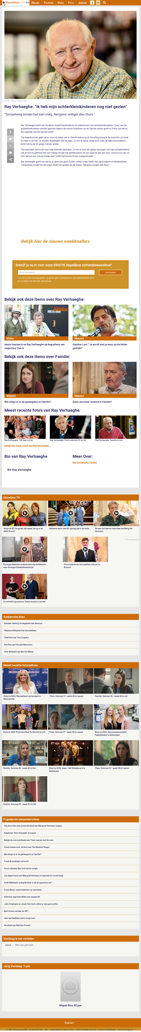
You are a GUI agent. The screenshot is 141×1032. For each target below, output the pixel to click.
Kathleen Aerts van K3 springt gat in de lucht (69, 528)
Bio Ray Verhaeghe (19, 469)
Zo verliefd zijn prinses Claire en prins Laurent (24, 602)
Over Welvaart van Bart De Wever (19, 652)
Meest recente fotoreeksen (20, 665)
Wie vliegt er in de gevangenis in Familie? (22, 854)
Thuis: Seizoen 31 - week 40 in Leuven (66, 696)
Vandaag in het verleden (18, 938)
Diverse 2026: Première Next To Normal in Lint (24, 732)
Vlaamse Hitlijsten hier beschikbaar (20, 630)
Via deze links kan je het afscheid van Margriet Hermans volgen (33, 826)
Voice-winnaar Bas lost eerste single (21, 868)
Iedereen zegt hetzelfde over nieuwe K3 (22, 897)
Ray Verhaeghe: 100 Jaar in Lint (18, 440)
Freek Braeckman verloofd (16, 861)
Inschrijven (110, 272)
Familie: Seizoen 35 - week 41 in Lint (19, 804)
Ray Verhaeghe (80, 462)
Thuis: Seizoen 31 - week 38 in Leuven (112, 768)
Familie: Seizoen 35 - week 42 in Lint (19, 768)
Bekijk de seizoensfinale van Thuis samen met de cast (28, 840)
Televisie (48, 2)
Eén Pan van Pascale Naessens (18, 645)
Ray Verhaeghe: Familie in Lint (109, 440)
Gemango (128, 1030)
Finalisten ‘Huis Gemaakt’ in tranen (20, 833)
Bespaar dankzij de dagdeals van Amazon (23, 623)
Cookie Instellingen (107, 1030)
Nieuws (35, 2)
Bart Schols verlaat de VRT (16, 911)
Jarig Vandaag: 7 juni (16, 966)
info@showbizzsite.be (86, 1030)
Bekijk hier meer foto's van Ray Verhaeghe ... (27, 445)
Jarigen (82, 2)
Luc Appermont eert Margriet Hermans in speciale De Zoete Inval (33, 876)
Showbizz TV (11, 497)
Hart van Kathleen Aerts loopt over (19, 918)
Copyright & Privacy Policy (62, 1030)
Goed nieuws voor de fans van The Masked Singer (27, 847)
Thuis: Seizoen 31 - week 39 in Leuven (66, 732)
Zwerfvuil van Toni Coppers (16, 637)
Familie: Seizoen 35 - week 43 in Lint (111, 696)
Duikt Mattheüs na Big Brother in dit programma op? (28, 883)
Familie (93, 462)
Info (46, 1030)
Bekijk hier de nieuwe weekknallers (55, 241)
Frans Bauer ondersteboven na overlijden (23, 890)
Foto (71, 2)
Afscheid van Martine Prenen (17, 925)
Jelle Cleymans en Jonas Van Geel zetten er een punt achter (31, 904)
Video (61, 2)
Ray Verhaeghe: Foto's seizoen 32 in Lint (68, 440)
